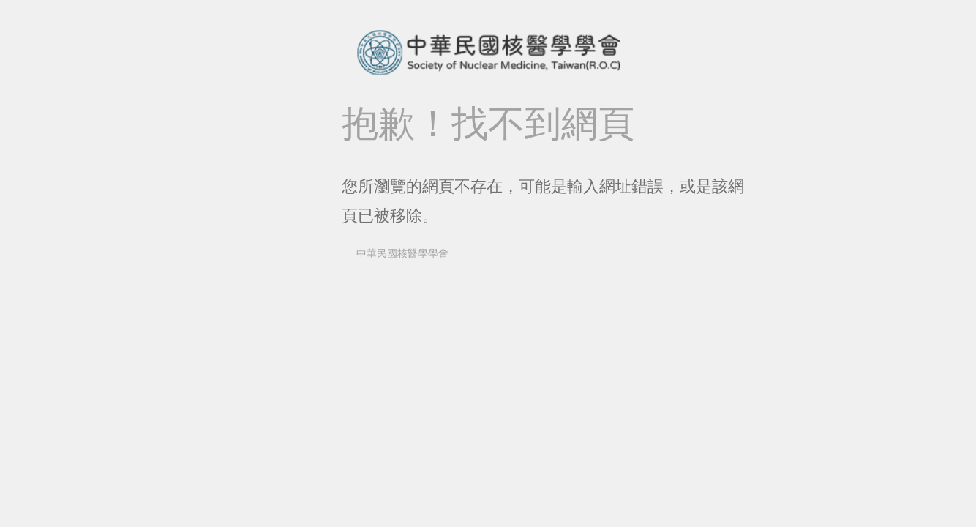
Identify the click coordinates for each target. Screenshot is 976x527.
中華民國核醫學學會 (395, 253)
